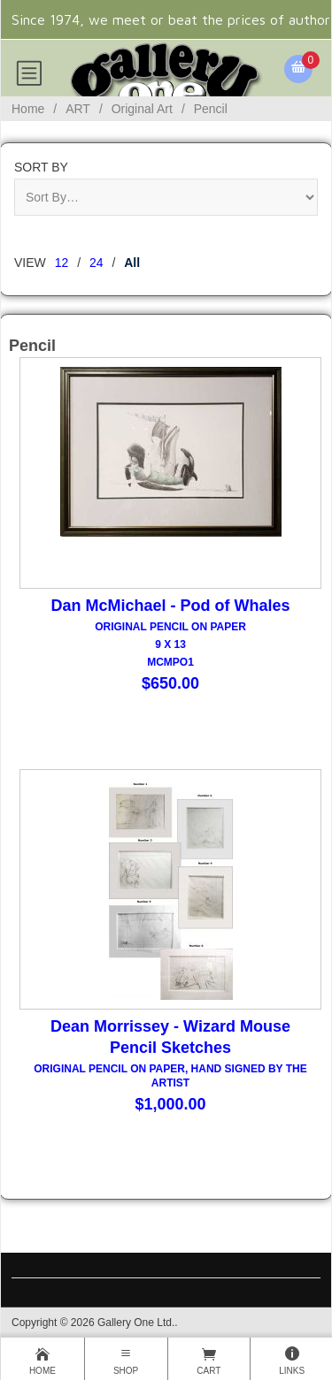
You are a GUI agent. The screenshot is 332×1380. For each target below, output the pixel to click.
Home (28, 109)
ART (78, 109)
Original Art (142, 109)
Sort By (41, 167)
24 (96, 262)
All (132, 262)
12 (62, 262)
